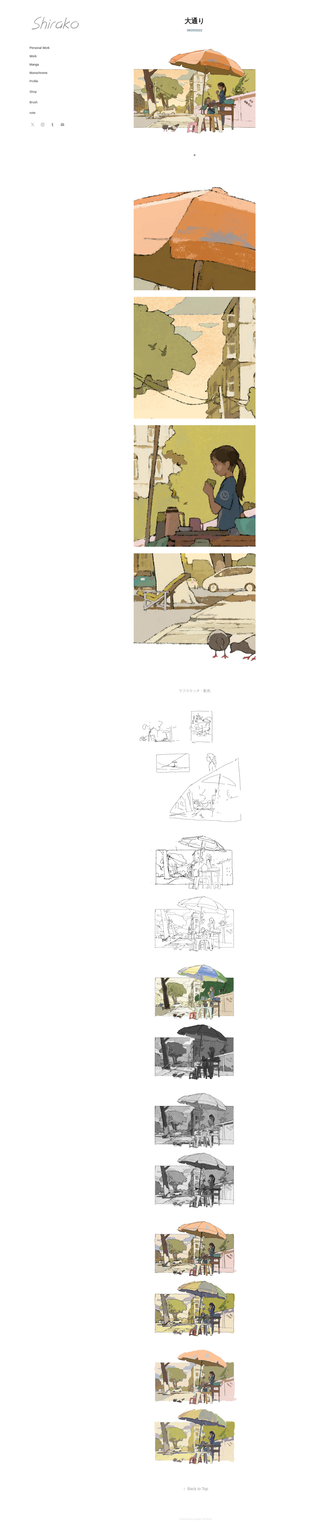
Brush (33, 102)
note (32, 113)
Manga (34, 64)
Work (33, 56)
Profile (33, 81)
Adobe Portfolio (203, 1519)
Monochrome (38, 73)
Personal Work (39, 48)
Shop (33, 91)
